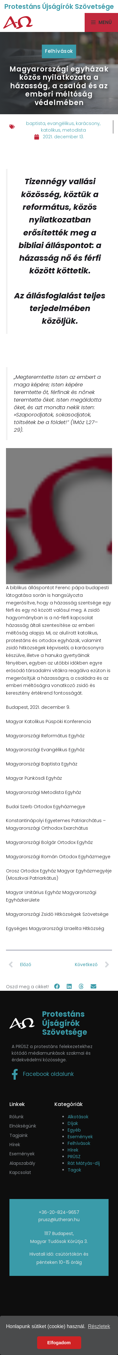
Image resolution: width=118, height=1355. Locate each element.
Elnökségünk (22, 1126)
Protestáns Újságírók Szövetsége (59, 6)
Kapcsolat (20, 1172)
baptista (35, 123)
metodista (74, 130)
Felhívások (59, 51)
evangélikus (60, 123)
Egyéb (74, 1130)
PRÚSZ (74, 1156)
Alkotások (78, 1117)
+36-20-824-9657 (59, 1212)
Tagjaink (18, 1135)
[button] (57, 986)
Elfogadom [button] (58, 1342)
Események (80, 1136)
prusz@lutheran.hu (59, 1219)
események (22, 1154)
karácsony (88, 123)
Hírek (14, 1144)
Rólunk (16, 1117)
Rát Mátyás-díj (84, 1163)
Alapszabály (22, 1163)
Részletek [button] (99, 1326)
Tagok (74, 1170)
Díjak (73, 1123)
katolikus (50, 130)
